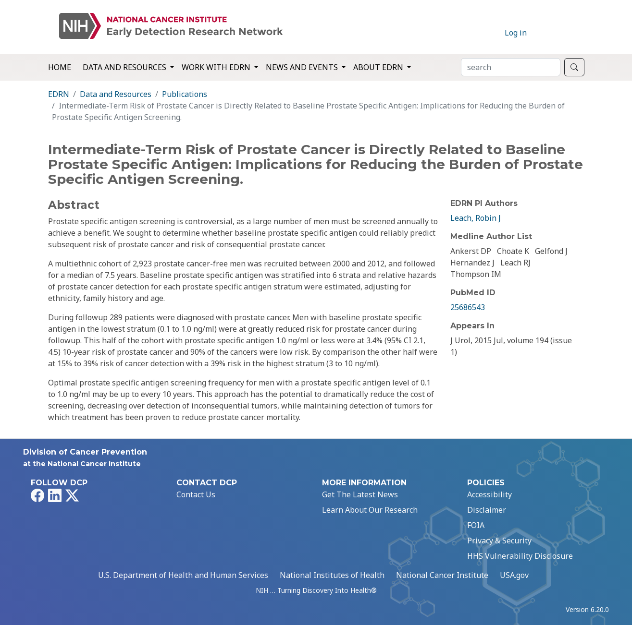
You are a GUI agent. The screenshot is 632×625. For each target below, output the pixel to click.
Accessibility (489, 494)
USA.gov (514, 575)
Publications (184, 94)
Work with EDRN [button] (217, 67)
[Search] (510, 67)
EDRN (58, 94)
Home (59, 67)
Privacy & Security (499, 540)
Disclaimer (486, 510)
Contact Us (195, 494)
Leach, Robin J (475, 218)
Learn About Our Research (370, 510)
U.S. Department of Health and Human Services (183, 575)
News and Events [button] (303, 67)
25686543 (467, 307)
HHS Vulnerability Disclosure (520, 556)
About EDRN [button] (379, 67)
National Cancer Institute (442, 575)
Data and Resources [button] (125, 67)
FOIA (475, 525)
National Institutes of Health (332, 575)
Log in (516, 32)
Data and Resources (115, 94)
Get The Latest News (360, 494)
